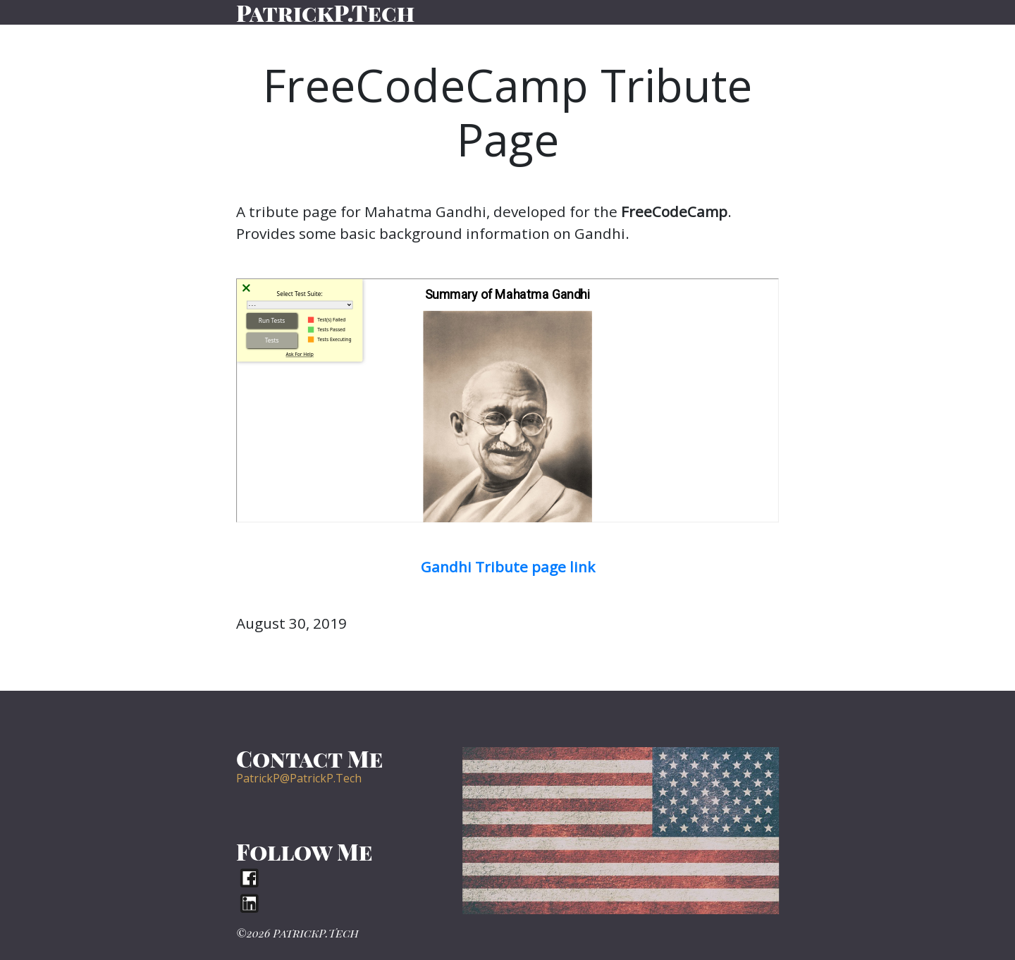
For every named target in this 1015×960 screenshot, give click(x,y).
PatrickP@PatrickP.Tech (299, 778)
